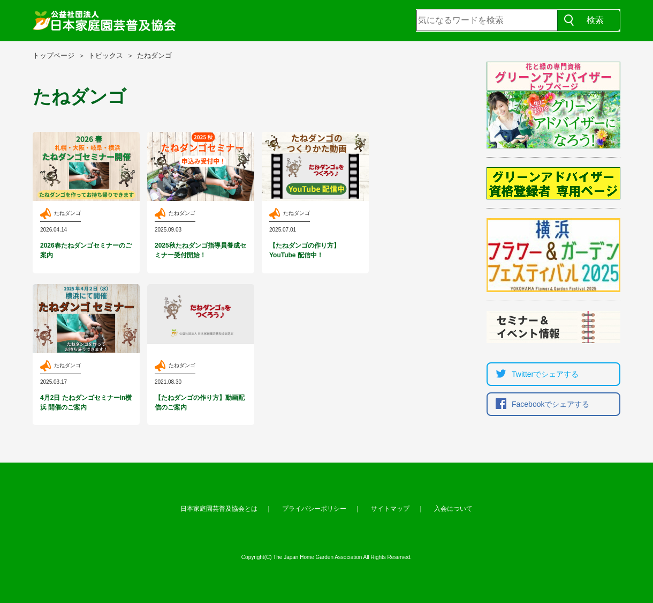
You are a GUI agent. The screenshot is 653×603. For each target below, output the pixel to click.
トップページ (53, 55)
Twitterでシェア (534, 374)
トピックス (105, 55)
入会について (453, 508)
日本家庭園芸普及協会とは (218, 508)
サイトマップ (390, 508)
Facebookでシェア (539, 404)
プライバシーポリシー (314, 508)
